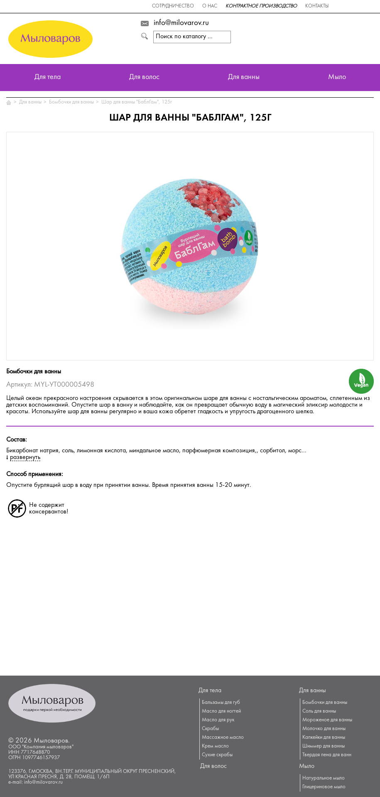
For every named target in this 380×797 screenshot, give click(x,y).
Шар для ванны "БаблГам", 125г (136, 102)
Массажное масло (223, 737)
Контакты (317, 6)
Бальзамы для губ (221, 702)
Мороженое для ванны (327, 720)
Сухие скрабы (217, 755)
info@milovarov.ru (181, 23)
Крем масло (215, 746)
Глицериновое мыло (324, 787)
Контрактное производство (261, 6)
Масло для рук (218, 720)
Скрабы (210, 728)
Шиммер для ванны (323, 746)
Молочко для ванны (324, 728)
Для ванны (244, 77)
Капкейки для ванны (323, 737)
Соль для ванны (319, 711)
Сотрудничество (173, 6)
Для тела (47, 77)
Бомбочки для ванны (71, 102)
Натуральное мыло (323, 778)
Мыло (337, 77)
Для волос (144, 77)
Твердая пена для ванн (326, 755)
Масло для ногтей (221, 711)
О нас (209, 6)
